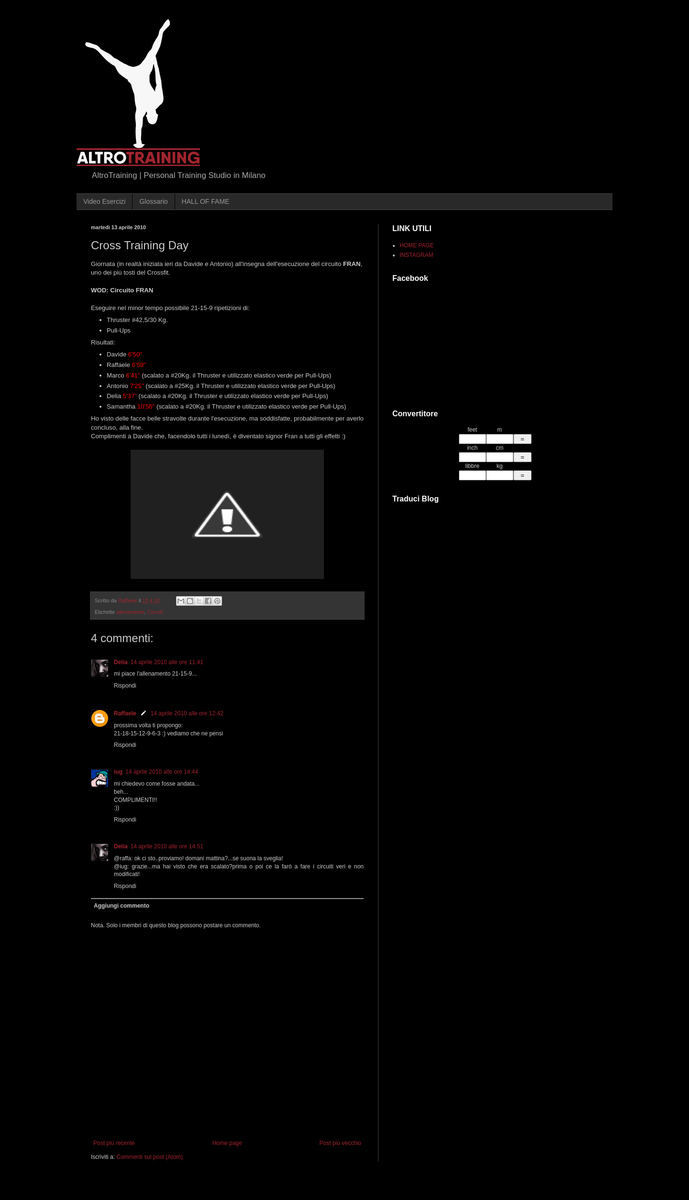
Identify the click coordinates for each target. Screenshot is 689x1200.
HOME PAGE (417, 245)
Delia (121, 662)
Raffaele (125, 713)
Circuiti (155, 612)
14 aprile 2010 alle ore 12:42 (187, 713)
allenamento (130, 612)
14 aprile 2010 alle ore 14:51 (167, 846)
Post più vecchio (340, 1143)
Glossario (153, 201)
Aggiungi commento (121, 905)
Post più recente (114, 1143)
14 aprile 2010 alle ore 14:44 (161, 771)
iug (118, 771)
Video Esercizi (104, 201)
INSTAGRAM (416, 255)
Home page (227, 1143)
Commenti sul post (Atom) (149, 1157)
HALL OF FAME (206, 201)
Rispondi (125, 685)
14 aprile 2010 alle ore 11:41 (167, 662)
